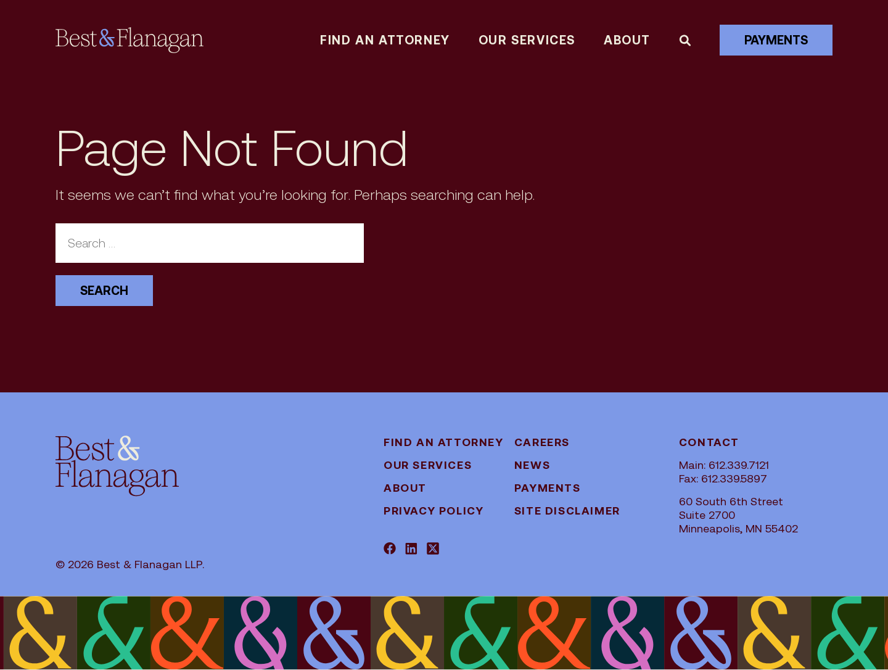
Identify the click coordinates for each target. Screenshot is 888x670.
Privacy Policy (433, 510)
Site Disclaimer (567, 510)
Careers (542, 442)
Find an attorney (385, 40)
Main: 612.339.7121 (724, 464)
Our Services (527, 40)
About (627, 40)
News (532, 464)
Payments (776, 40)
